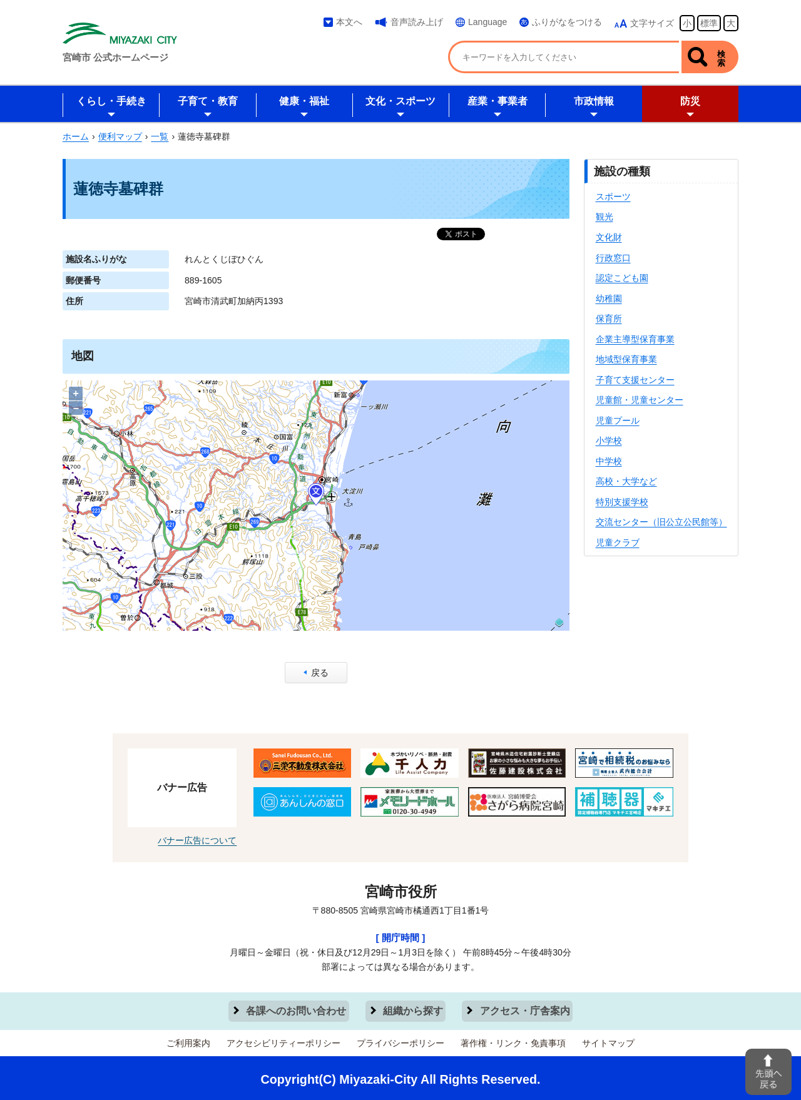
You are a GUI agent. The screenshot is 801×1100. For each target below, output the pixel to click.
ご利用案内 (188, 1039)
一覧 (159, 136)
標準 (709, 23)
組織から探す (413, 1009)
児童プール (618, 420)
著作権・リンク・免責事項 (513, 1039)
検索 (721, 58)
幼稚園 (609, 298)
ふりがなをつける (567, 22)
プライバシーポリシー (400, 1039)
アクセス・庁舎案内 (524, 1009)
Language (487, 22)
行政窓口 (613, 258)
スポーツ (613, 196)
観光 (604, 216)
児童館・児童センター (639, 400)
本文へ (349, 22)
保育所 (609, 318)
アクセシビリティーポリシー (283, 1039)
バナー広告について (197, 840)
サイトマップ (608, 1039)
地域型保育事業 (626, 359)
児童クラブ (618, 542)
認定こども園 (622, 278)
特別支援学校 (622, 502)
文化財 (609, 237)
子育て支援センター (635, 380)
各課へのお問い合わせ (297, 1009)
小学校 (609, 440)
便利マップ (120, 136)
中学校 (609, 461)
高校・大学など (626, 481)
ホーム (76, 136)
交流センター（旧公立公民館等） (661, 522)
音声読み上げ (416, 22)
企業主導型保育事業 (635, 339)
